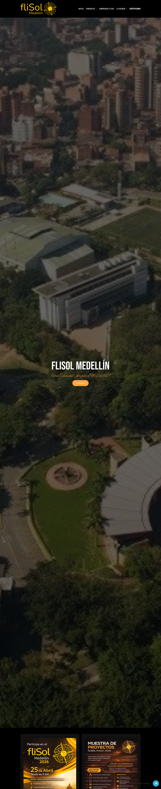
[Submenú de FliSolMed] (126, 8)
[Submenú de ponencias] (96, 8)
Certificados (80, 383)
